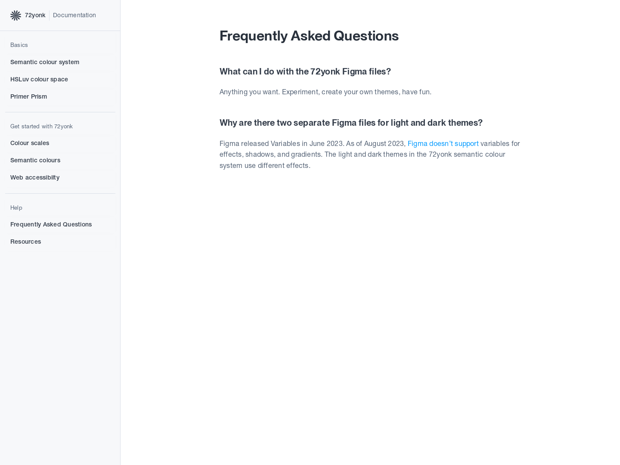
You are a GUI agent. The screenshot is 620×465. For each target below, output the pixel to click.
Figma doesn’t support (443, 144)
